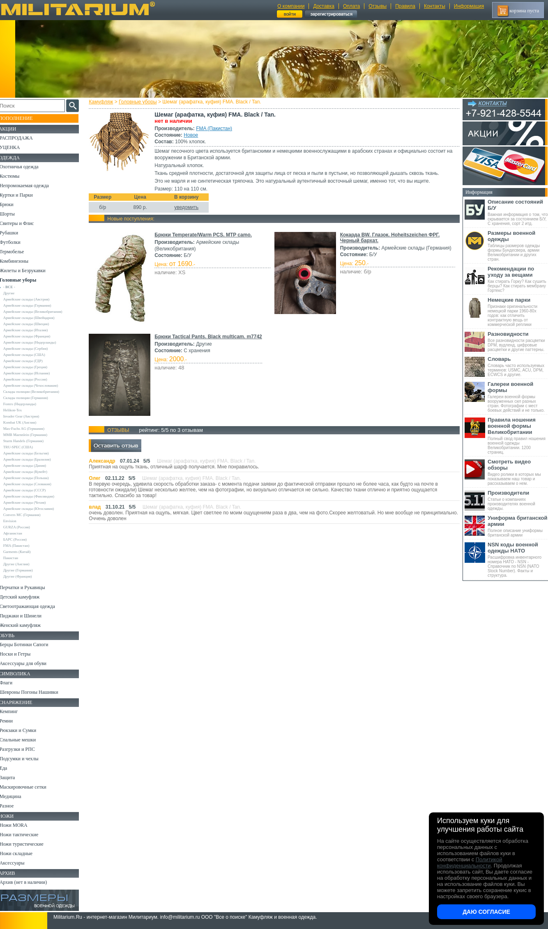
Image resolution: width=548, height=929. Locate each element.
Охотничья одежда (25, 167)
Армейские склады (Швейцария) (35, 318)
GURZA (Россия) (22, 527)
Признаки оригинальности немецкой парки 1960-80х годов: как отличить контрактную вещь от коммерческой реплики (518, 312)
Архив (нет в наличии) (29, 882)
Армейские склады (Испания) (32, 373)
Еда (10, 768)
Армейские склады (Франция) (33, 336)
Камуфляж (102, 102)
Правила (405, 6)
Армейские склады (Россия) (31, 379)
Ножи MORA (20, 825)
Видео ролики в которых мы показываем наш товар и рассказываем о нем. (518, 472)
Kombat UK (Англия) (26, 422)
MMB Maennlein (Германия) (31, 435)
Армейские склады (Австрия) (32, 299)
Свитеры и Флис (23, 223)
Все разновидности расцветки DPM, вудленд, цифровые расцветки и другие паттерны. (518, 341)
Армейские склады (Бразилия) (33, 459)
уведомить (188, 207)
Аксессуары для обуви (29, 663)
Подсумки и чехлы (25, 759)
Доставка (323, 6)
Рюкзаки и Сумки (24, 730)
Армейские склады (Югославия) (34, 509)
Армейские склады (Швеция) (32, 324)
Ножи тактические (25, 834)
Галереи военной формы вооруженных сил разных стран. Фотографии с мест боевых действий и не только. (518, 397)
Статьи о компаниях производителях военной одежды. (518, 500)
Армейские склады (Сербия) (31, 348)
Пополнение (22, 118)
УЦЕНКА (16, 147)
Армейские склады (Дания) (30, 465)
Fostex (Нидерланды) (25, 404)
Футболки (16, 242)
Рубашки (15, 233)
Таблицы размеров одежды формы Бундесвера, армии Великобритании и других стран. (518, 245)
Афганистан (18, 533)
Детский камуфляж (26, 597)
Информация (469, 6)
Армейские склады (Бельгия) (32, 453)
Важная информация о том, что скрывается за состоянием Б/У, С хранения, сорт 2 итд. (518, 212)
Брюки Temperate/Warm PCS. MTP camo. (204, 235)
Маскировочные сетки (29, 787)
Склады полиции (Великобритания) (37, 392)
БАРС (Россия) (21, 539)
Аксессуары (18, 863)
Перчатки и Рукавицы (28, 587)
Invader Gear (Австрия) (27, 416)
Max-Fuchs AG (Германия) (30, 429)
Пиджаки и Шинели (27, 616)
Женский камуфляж (26, 625)
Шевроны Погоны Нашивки (35, 692)
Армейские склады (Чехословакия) (36, 385)
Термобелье (18, 252)
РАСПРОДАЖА (22, 138)
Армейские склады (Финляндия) (34, 496)
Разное (13, 806)
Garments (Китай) (23, 552)
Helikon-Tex (18, 410)
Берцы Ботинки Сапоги (30, 644)
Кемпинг (15, 711)
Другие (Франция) (23, 576)
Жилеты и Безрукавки (29, 270)
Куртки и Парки (22, 195)
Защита (13, 777)
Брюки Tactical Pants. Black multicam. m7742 (209, 336)
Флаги (12, 683)
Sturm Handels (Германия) (29, 441)
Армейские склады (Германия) (33, 305)
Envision (16, 521)
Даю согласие (486, 911)
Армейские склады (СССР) (30, 490)
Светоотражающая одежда (33, 606)
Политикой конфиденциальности (469, 862)
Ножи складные (22, 853)
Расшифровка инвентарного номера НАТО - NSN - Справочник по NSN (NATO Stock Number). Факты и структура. (518, 559)
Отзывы (377, 6)
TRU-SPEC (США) (24, 447)
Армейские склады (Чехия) (30, 502)
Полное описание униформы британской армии (518, 526)
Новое (192, 135)
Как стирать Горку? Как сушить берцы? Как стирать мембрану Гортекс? (518, 279)
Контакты (434, 6)
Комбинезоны (20, 261)
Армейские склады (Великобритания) (39, 312)
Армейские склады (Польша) (32, 478)
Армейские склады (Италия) (31, 330)
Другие (15, 293)
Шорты (13, 214)
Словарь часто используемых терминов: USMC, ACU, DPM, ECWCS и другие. (518, 366)
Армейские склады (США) (30, 355)
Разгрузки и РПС (23, 749)
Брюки (13, 204)
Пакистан (17, 558)
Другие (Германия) (24, 570)
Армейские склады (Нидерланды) (35, 342)
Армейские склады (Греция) (31, 367)
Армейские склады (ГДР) (29, 361)
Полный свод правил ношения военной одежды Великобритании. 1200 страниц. (518, 435)
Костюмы (16, 176)
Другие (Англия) (22, 564)
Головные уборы (139, 102)
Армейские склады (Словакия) (33, 484)
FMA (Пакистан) (216, 128)
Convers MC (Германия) (28, 515)
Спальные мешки (24, 740)
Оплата (351, 6)
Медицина (17, 796)
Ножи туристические (28, 844)
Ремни (12, 721)
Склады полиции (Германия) (31, 398)
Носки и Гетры (21, 654)
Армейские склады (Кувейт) (31, 472)
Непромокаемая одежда (30, 185)
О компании (290, 6)
